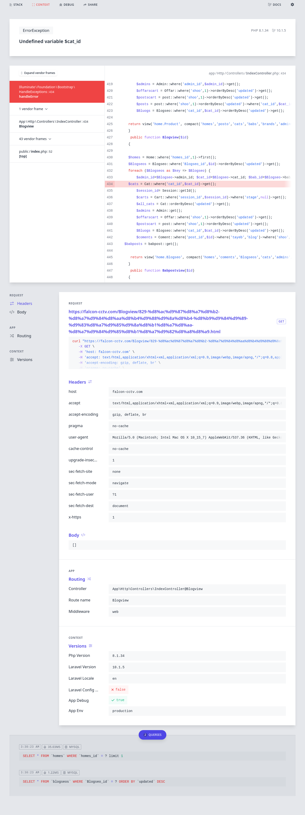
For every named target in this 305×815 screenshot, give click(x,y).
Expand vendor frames (38, 73)
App (12, 328)
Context (17, 351)
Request (16, 295)
